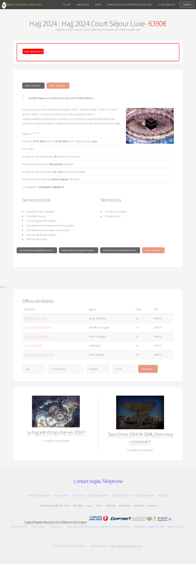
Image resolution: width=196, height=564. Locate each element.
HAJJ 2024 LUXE (33, 345)
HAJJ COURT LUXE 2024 (37, 327)
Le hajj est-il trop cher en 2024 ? (56, 432)
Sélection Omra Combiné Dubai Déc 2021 (129, 4)
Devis (98, 4)
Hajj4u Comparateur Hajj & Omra (24, 4)
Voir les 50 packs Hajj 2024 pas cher (36, 250)
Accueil (66, 4)
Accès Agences (166, 4)
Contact (186, 4)
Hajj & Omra (83, 4)
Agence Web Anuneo (120, 546)
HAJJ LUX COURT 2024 (36, 336)
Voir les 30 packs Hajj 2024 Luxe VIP (119, 250)
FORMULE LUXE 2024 (35, 318)
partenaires (137, 546)
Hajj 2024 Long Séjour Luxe (39, 354)
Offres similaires (57, 85)
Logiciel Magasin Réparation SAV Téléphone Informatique (55, 522)
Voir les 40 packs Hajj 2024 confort (78, 250)
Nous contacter (32, 85)
